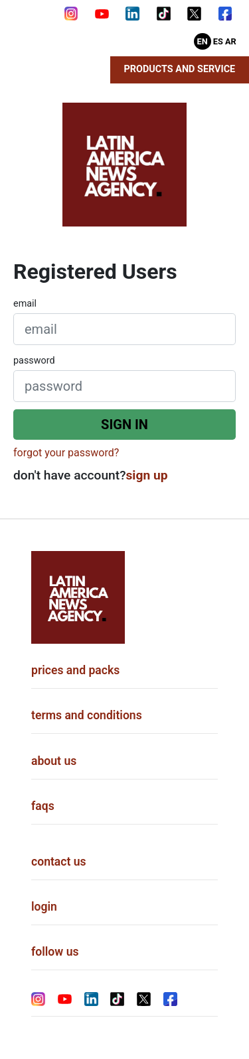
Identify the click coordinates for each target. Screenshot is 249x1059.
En (202, 41)
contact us (58, 861)
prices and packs (75, 670)
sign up (147, 475)
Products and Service (180, 69)
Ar (230, 41)
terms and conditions (86, 715)
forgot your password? (66, 452)
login (44, 906)
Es (218, 41)
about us (53, 761)
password (34, 360)
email (25, 303)
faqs (42, 806)
